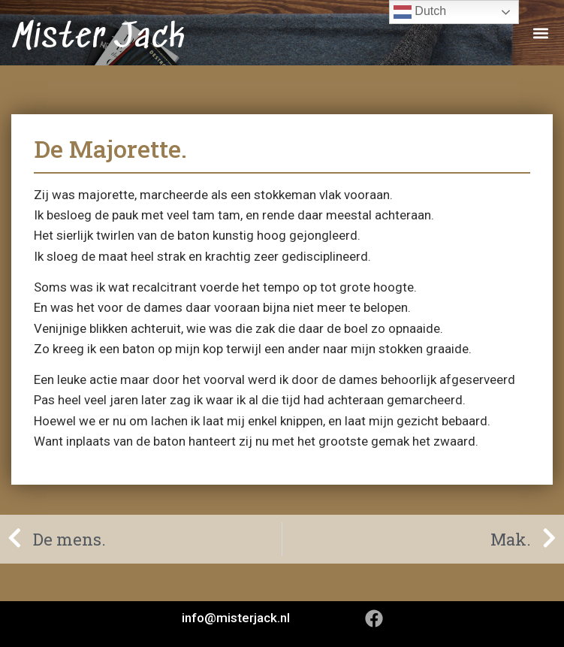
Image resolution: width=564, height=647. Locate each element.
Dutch (420, 12)
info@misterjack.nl (236, 617)
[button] (540, 32)
